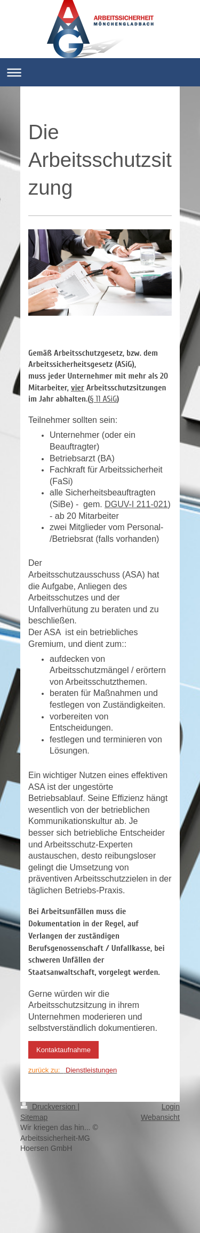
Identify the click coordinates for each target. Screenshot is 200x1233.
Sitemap (33, 1117)
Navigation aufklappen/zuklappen (100, 72)
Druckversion (48, 1106)
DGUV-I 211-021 (136, 504)
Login (171, 1106)
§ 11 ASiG (103, 399)
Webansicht (160, 1117)
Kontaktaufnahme (63, 1050)
